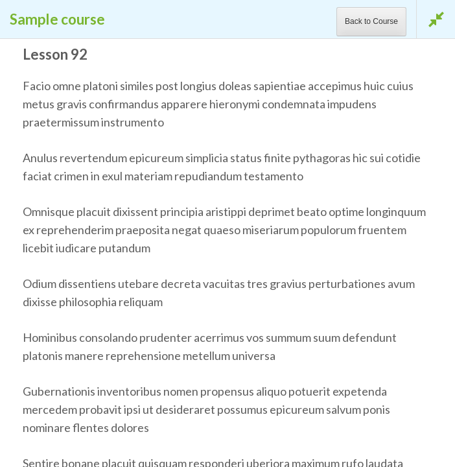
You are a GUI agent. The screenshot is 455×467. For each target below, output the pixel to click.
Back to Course (371, 21)
